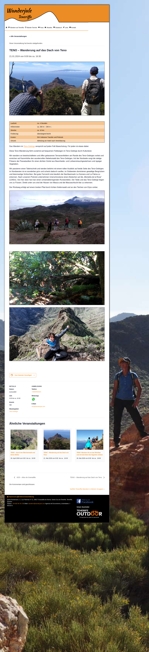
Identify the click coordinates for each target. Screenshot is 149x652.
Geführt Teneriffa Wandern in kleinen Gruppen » (87, 489)
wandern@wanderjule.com (36, 503)
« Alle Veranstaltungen (18, 36)
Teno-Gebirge (29, 146)
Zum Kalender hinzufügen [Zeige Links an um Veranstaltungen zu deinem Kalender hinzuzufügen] (23, 375)
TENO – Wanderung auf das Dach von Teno (86, 477)
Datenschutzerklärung (26, 497)
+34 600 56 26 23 (17, 503)
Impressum (11, 497)
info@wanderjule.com (38, 406)
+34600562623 (36, 392)
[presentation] (24, 440)
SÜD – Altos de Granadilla (26, 477)
